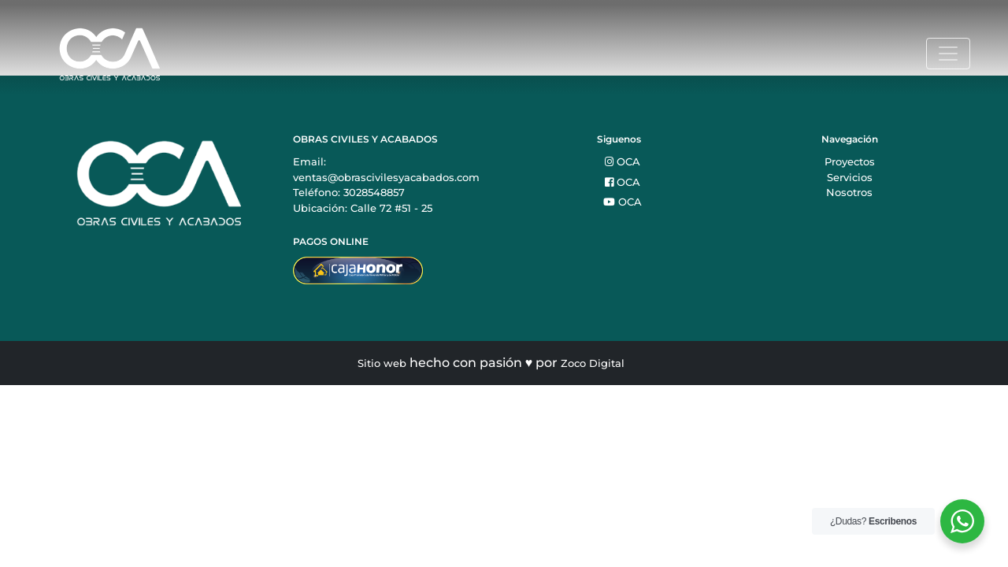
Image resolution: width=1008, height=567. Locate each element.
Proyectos (850, 161)
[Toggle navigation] (948, 53)
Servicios (850, 177)
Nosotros (849, 192)
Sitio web (382, 363)
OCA (622, 161)
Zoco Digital (592, 363)
